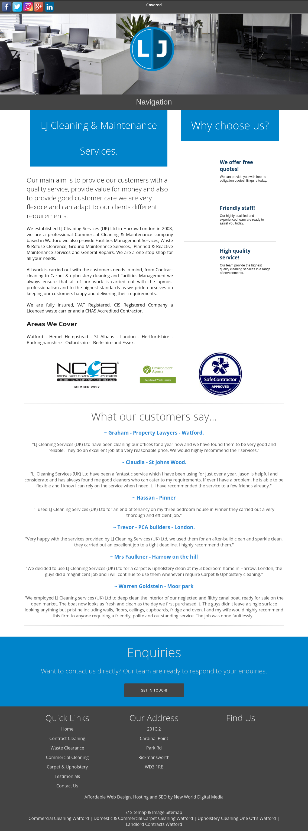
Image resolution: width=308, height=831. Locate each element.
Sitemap (138, 812)
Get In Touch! (154, 690)
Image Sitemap (167, 812)
